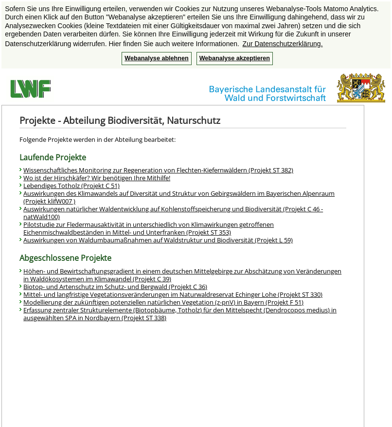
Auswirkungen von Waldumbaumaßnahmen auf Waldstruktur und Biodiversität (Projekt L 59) (158, 240)
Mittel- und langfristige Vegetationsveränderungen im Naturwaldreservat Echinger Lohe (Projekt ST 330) (172, 294)
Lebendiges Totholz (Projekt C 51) (71, 185)
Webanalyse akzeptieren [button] (234, 58)
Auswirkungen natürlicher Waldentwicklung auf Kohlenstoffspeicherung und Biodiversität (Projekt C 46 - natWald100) (173, 213)
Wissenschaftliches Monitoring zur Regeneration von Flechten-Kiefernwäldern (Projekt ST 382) (158, 170)
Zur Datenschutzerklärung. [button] (283, 44)
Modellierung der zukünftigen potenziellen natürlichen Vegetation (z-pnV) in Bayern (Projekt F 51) (163, 302)
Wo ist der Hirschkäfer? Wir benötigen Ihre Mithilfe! (96, 177)
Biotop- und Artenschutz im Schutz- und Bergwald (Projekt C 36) (115, 286)
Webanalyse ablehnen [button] (156, 58)
